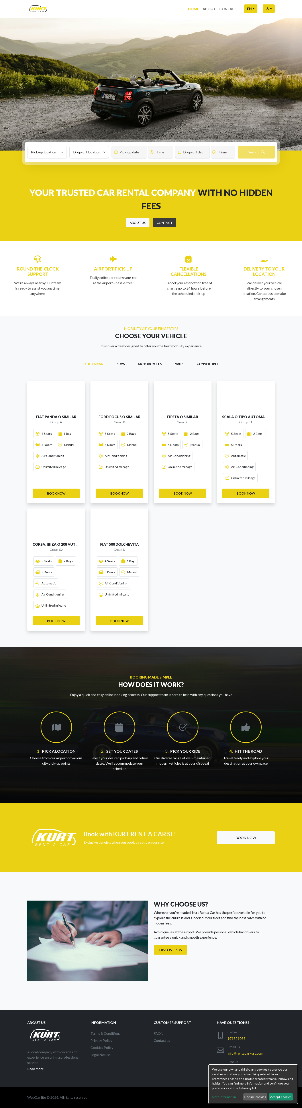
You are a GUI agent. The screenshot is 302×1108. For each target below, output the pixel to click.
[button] (137, 222)
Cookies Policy (101, 1047)
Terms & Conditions (105, 1033)
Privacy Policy (101, 1040)
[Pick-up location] (47, 152)
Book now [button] (245, 837)
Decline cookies (255, 1097)
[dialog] (253, 1084)
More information (224, 1097)
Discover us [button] (170, 950)
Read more (35, 1069)
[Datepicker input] (129, 152)
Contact (228, 9)
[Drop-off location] (89, 152)
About (209, 9)
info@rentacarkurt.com (245, 1053)
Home (193, 9)
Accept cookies (281, 1097)
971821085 (236, 1038)
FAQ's (158, 1033)
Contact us (162, 1040)
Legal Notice (100, 1054)
